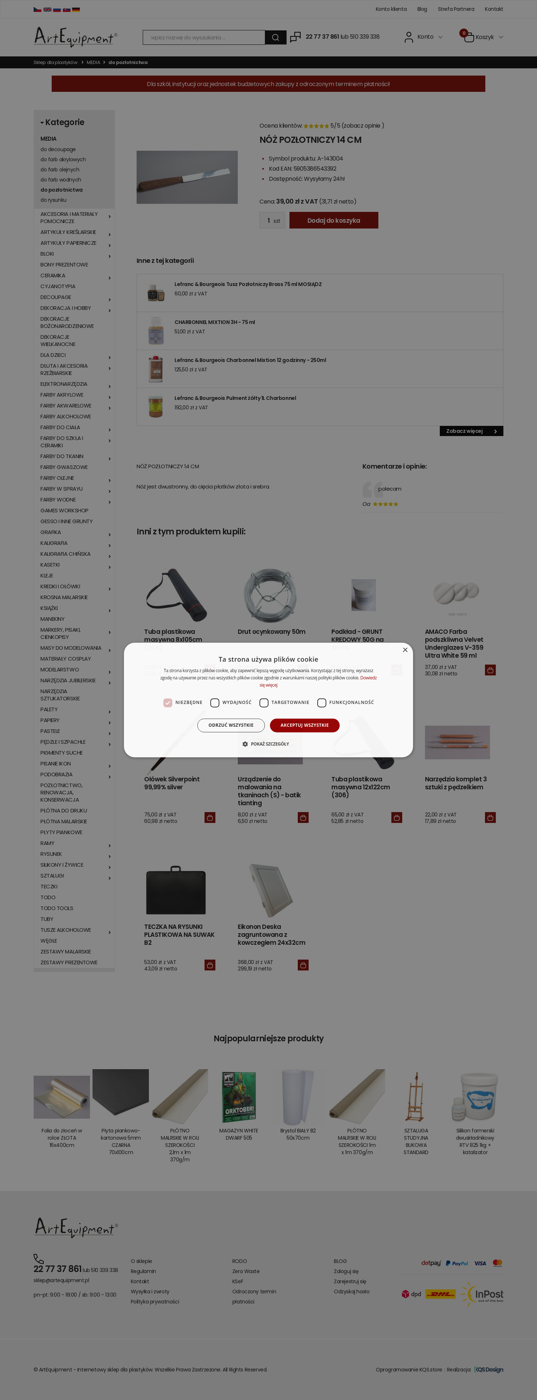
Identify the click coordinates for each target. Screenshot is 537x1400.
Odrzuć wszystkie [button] (231, 725)
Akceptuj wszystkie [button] (305, 725)
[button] (268, 744)
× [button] (405, 650)
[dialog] (268, 700)
